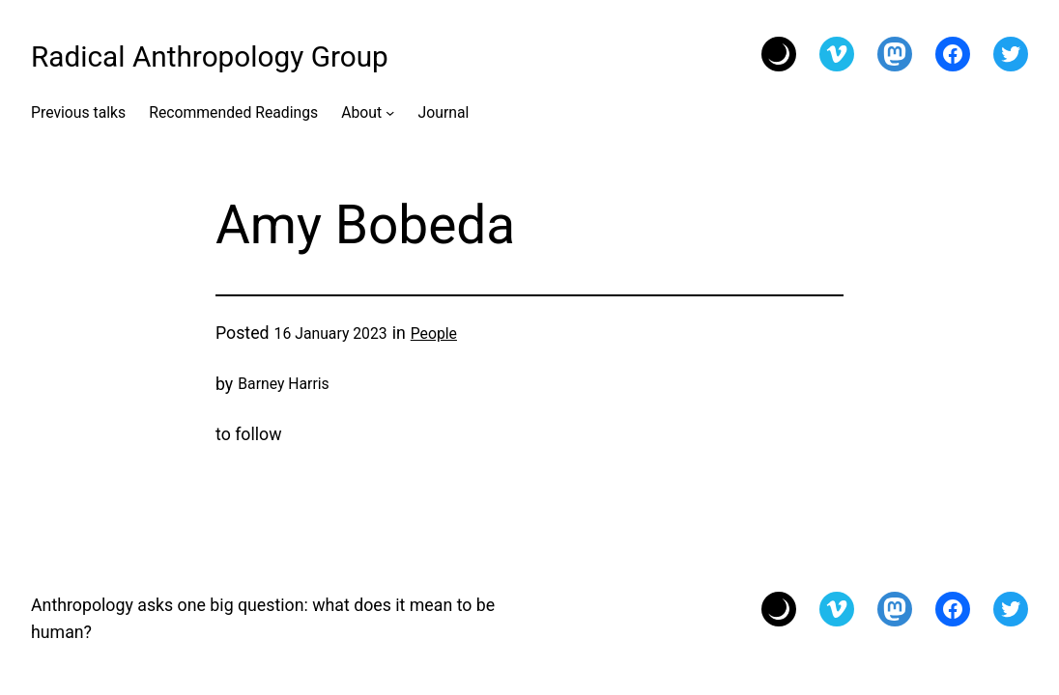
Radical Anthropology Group (209, 56)
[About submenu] (390, 112)
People (434, 333)
